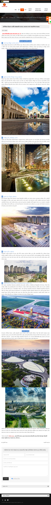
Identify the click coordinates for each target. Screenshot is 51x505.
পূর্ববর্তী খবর (4, 442)
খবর (22, 10)
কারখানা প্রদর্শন (30, 9)
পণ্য (18, 10)
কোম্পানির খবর (12, 17)
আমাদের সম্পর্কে (46, 9)
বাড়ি (15, 9)
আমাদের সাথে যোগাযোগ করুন (38, 9)
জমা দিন (5, 478)
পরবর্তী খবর (46, 442)
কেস (25, 9)
